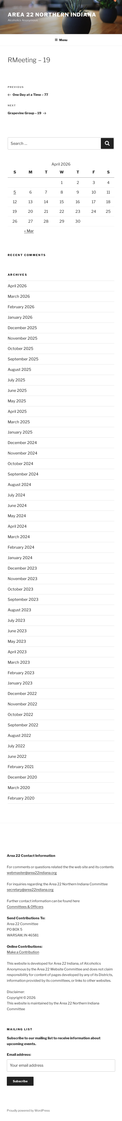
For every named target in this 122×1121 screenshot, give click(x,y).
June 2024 (17, 505)
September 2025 (23, 359)
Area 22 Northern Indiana (52, 15)
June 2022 (17, 756)
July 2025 (16, 380)
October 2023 (20, 589)
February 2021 (21, 766)
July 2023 (16, 620)
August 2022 (19, 735)
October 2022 (20, 714)
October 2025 (20, 348)
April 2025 (17, 411)
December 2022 (22, 693)
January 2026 (20, 317)
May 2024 (17, 516)
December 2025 (22, 328)
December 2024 (22, 442)
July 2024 (16, 495)
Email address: (19, 1055)
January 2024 (20, 557)
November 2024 (22, 453)
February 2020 (21, 798)
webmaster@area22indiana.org (32, 873)
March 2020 (19, 787)
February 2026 (21, 307)
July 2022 (16, 746)
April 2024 (17, 526)
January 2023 (20, 683)
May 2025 (17, 401)
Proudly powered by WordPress (28, 1110)
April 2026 (17, 286)
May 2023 (17, 641)
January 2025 (20, 432)
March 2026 (19, 296)
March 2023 (19, 662)
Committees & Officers (25, 907)
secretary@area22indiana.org (30, 890)
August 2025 (19, 369)
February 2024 (21, 547)
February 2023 (21, 673)
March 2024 (19, 537)
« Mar (29, 231)
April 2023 (17, 652)
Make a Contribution (23, 952)
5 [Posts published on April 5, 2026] (14, 192)
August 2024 (19, 484)
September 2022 (23, 725)
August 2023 (19, 610)
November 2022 (22, 704)
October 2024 (20, 463)
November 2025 (22, 338)
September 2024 (23, 474)
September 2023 (23, 599)
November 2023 (22, 578)
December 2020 (22, 777)
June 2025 (17, 390)
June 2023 (17, 631)
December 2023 (22, 568)
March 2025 (19, 422)
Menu (61, 40)
